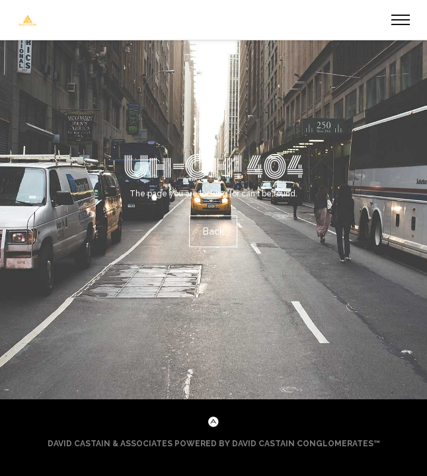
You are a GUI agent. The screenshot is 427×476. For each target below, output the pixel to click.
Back (213, 231)
